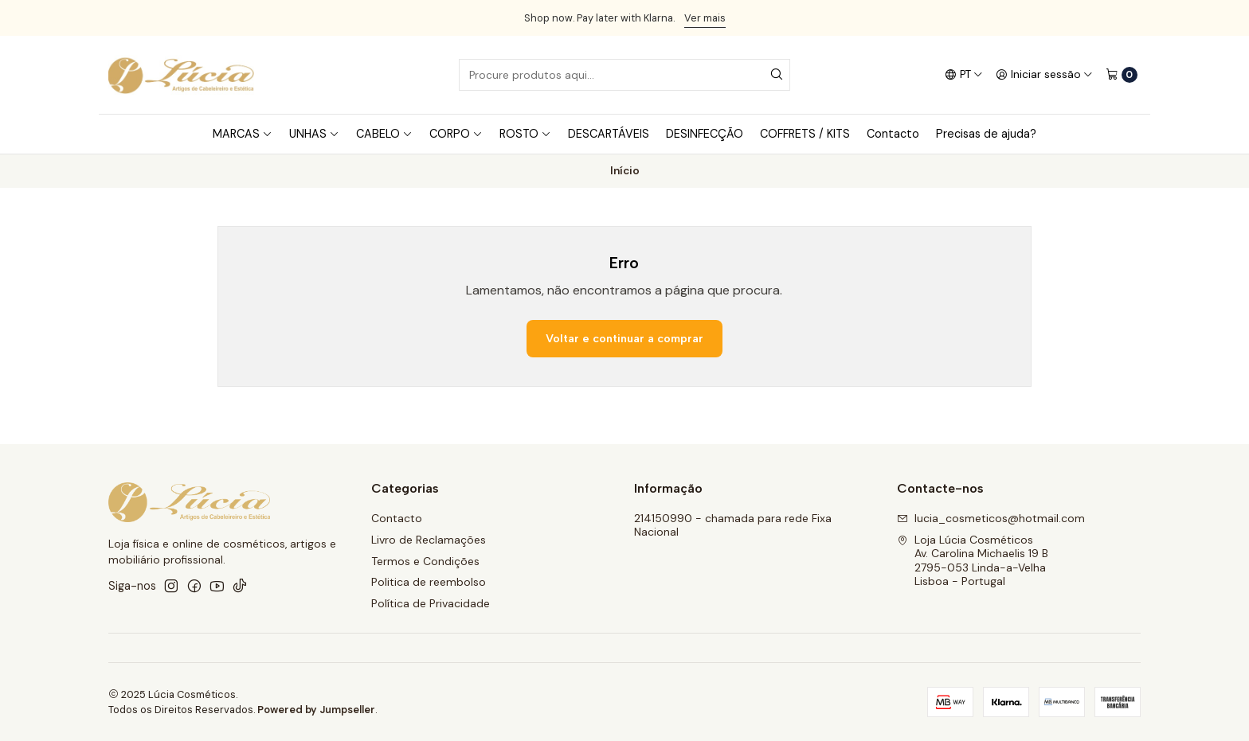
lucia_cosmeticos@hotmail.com (991, 518)
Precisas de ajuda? (986, 134)
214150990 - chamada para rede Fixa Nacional (733, 525)
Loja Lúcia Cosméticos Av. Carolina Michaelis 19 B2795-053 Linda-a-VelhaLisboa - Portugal (972, 560)
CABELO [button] (384, 134)
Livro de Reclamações (428, 539)
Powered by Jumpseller (316, 709)
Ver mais (705, 18)
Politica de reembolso (428, 582)
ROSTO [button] (525, 134)
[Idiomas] (964, 75)
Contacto (893, 134)
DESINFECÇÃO (704, 134)
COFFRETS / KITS (805, 134)
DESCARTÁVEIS (608, 134)
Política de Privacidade (430, 603)
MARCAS (242, 134)
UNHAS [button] (314, 134)
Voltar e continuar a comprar (624, 338)
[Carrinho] (1121, 75)
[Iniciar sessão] (1044, 75)
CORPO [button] (456, 134)
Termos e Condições (425, 561)
